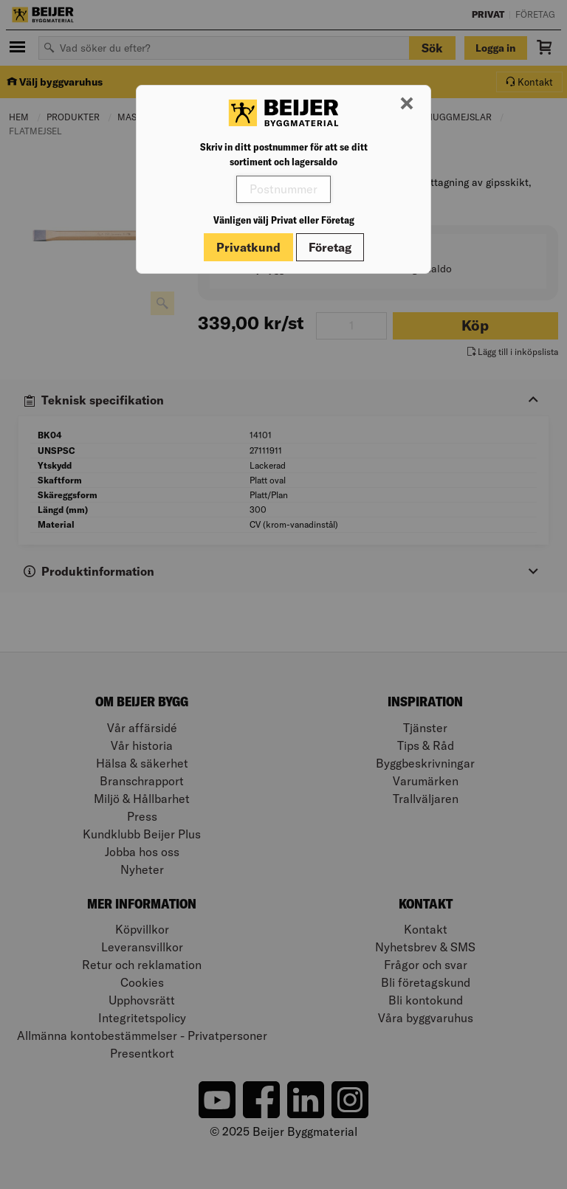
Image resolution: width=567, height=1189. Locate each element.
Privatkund (248, 247)
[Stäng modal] (407, 104)
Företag (330, 247)
